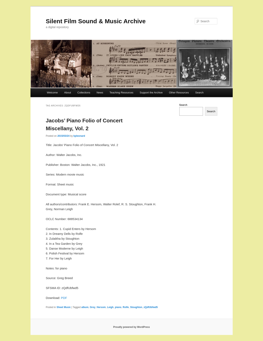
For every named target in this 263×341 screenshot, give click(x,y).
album (84, 307)
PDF (64, 298)
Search (199, 92)
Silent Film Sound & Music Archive (96, 21)
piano (118, 307)
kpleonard (79, 135)
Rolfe (126, 307)
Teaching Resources (121, 92)
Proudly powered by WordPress (131, 327)
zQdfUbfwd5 (151, 307)
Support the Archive (151, 92)
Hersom (101, 307)
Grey (92, 307)
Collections (83, 92)
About (67, 92)
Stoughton (136, 307)
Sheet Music (64, 307)
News (100, 92)
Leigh (110, 307)
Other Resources (179, 92)
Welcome (52, 92)
